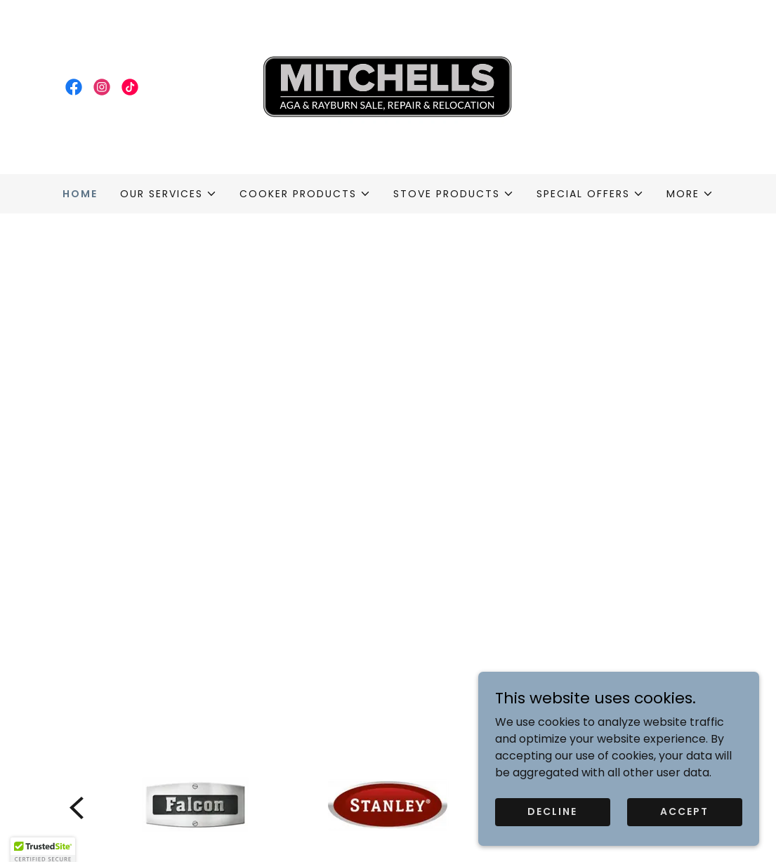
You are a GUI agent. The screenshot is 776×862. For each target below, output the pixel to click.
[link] (74, 87)
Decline (552, 811)
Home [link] (80, 194)
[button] (168, 193)
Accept (684, 811)
